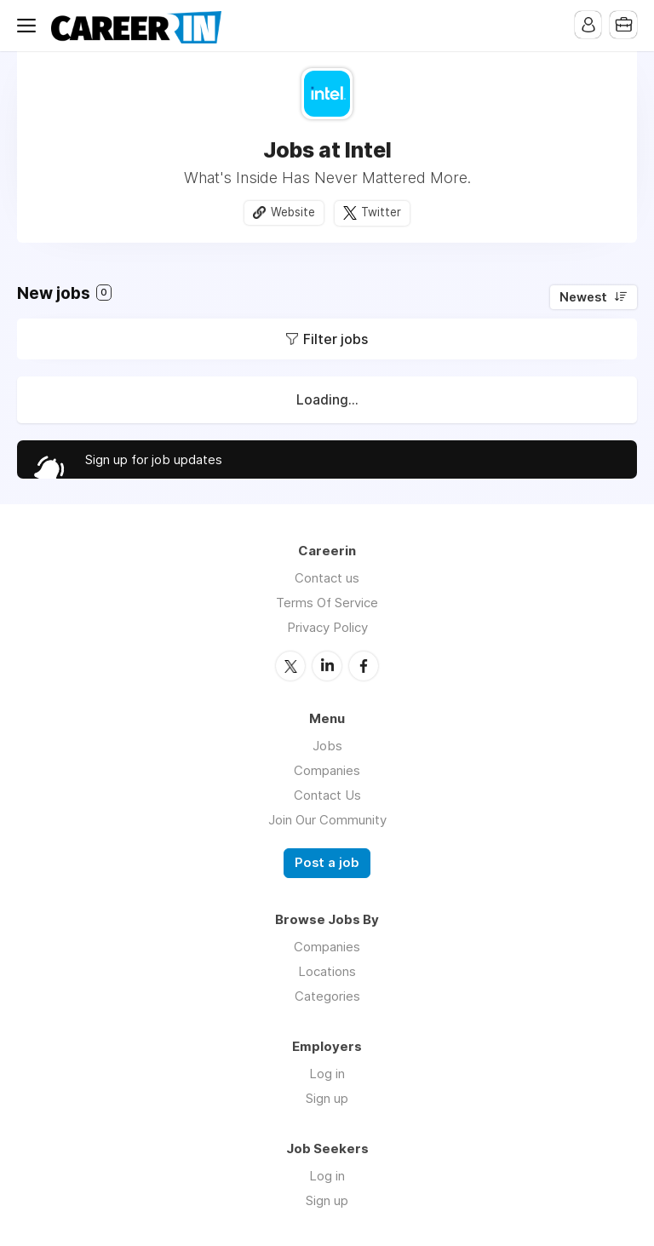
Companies (327, 769)
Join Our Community (327, 819)
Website (293, 212)
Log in (327, 1073)
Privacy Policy (327, 627)
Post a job (327, 862)
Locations (327, 970)
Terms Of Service (327, 602)
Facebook (363, 665)
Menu (30, 25)
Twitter (381, 212)
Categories (327, 995)
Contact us (327, 578)
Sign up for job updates (153, 459)
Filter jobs (335, 338)
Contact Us (327, 794)
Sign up (327, 1097)
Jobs (327, 745)
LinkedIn (327, 665)
